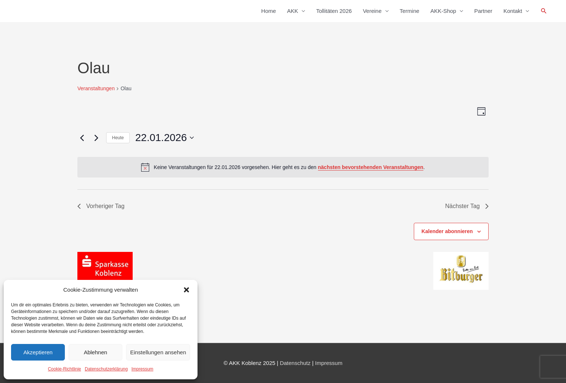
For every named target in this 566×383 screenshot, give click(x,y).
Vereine (372, 11)
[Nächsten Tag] (96, 137)
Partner (483, 11)
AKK (292, 11)
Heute (118, 137)
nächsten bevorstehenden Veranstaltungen (370, 167)
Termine (409, 11)
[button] (186, 290)
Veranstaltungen (96, 88)
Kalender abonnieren (447, 231)
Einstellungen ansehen (158, 352)
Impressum (142, 369)
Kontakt (512, 11)
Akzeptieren (37, 352)
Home (268, 11)
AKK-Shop (443, 11)
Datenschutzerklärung (106, 369)
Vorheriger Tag (101, 206)
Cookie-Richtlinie (64, 369)
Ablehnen (95, 352)
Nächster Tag (467, 206)
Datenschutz (295, 363)
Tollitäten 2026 (334, 11)
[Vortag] (81, 137)
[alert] (283, 167)
